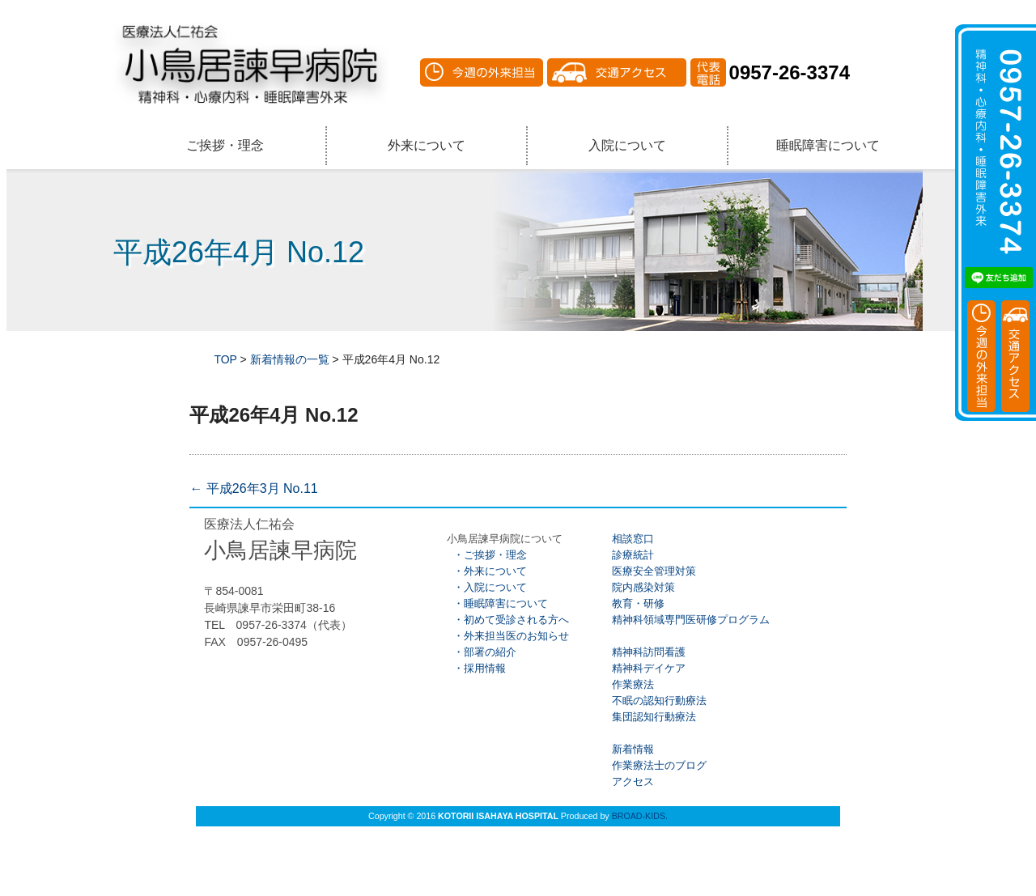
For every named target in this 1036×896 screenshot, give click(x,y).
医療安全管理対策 (652, 571)
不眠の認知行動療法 (658, 700)
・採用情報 (476, 668)
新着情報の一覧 (289, 359)
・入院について (486, 587)
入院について (627, 145)
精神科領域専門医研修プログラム (689, 620)
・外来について (486, 571)
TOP (225, 359)
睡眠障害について (828, 145)
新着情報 (631, 749)
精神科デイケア (647, 668)
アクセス (631, 781)
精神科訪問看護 (647, 652)
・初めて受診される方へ (507, 620)
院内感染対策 (642, 587)
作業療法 (631, 684)
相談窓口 (631, 539)
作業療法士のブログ (658, 765)
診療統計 (631, 555)
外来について (426, 145)
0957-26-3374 (789, 72)
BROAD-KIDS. (640, 816)
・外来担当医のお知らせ (507, 636)
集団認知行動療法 (652, 717)
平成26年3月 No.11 (253, 488)
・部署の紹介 (481, 652)
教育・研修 (636, 603)
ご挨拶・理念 (225, 145)
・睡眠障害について (497, 603)
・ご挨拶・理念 (486, 555)
